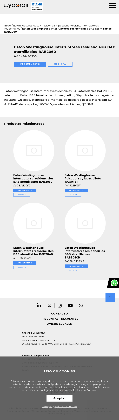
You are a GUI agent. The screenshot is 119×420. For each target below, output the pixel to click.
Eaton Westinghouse (26, 25)
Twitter (49, 305)
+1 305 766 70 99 (35, 336)
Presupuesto (30, 64)
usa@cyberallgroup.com (43, 340)
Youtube (70, 305)
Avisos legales (59, 323)
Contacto (59, 313)
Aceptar (59, 398)
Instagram (60, 305)
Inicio (7, 25)
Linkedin (39, 305)
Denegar (47, 406)
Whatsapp (81, 305)
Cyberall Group (15, 7)
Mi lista (60, 64)
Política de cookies (66, 406)
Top (110, 297)
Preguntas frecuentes (59, 318)
